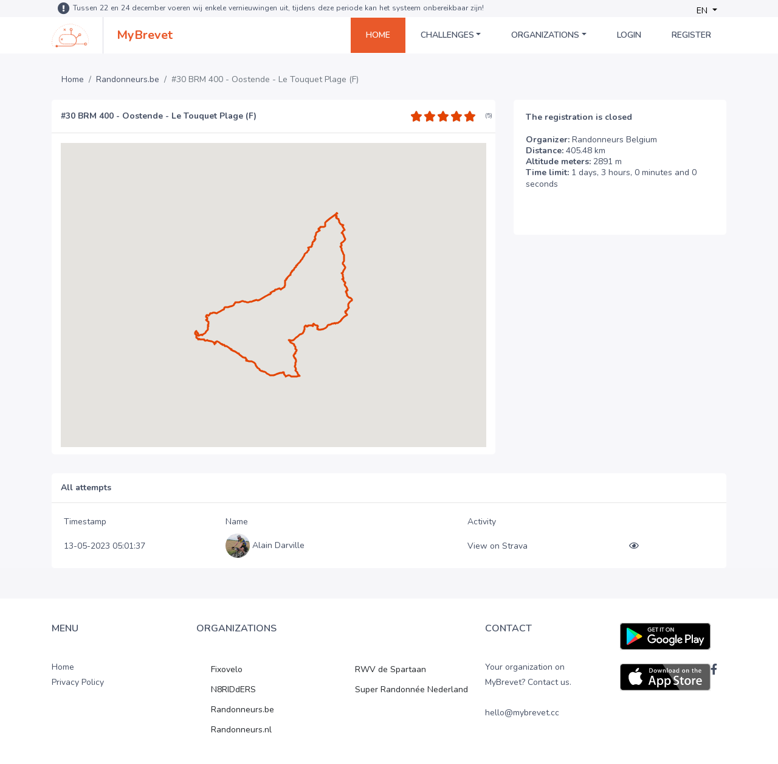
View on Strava (497, 546)
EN (703, 10)
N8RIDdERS (233, 689)
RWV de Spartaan (390, 669)
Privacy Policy (78, 682)
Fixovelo (227, 669)
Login (629, 35)
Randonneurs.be (127, 79)
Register (691, 35)
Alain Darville (278, 545)
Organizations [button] (545, 35)
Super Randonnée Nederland (411, 689)
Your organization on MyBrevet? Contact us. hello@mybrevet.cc (528, 690)
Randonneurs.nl (241, 729)
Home (378, 35)
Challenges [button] (447, 35)
